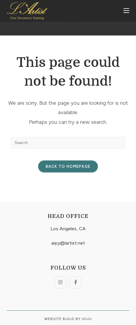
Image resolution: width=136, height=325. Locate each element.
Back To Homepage (68, 166)
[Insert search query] (68, 143)
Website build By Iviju (68, 319)
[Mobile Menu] (126, 11)
